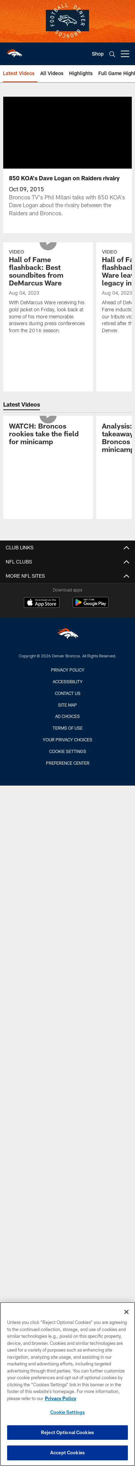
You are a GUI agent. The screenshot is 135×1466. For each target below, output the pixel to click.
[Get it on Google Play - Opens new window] (90, 606)
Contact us (68, 693)
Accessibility (68, 681)
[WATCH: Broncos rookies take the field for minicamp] (48, 435)
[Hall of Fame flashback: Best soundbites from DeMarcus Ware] (48, 292)
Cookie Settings (67, 751)
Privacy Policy (67, 669)
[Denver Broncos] (67, 635)
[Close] (126, 1312)
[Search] (112, 54)
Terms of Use (68, 727)
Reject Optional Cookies (67, 1432)
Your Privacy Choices (67, 739)
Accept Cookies (67, 1452)
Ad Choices (67, 716)
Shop (98, 54)
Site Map (67, 704)
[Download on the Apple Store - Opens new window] (42, 603)
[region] (67, 1384)
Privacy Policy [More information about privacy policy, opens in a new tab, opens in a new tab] (60, 1398)
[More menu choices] (125, 53)
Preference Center (67, 762)
